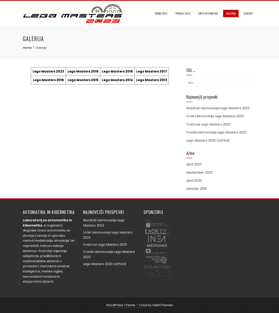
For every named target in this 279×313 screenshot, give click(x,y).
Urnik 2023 (161, 13)
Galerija (231, 13)
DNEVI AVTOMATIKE (208, 13)
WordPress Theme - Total (126, 305)
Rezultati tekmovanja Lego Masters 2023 (217, 108)
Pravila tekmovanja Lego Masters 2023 (216, 132)
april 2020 (194, 180)
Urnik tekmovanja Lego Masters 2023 (215, 116)
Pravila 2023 (182, 13)
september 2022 (199, 172)
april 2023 (194, 164)
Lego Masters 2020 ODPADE (208, 140)
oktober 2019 (196, 188)
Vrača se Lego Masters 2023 (208, 124)
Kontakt (248, 13)
